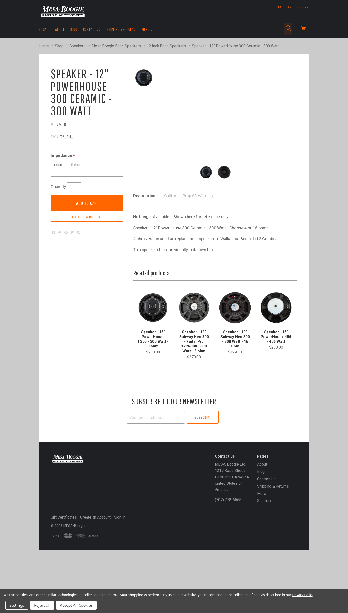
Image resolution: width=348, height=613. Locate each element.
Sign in (302, 7)
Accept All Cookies (76, 605)
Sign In (119, 571)
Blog (73, 29)
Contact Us (92, 29)
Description (144, 249)
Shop (44, 29)
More (147, 29)
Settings (16, 605)
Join (290, 7)
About (60, 29)
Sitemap (264, 554)
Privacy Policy (302, 594)
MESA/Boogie (74, 579)
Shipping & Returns (121, 29)
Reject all (42, 605)
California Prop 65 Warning (188, 249)
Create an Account (95, 571)
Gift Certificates (64, 571)
